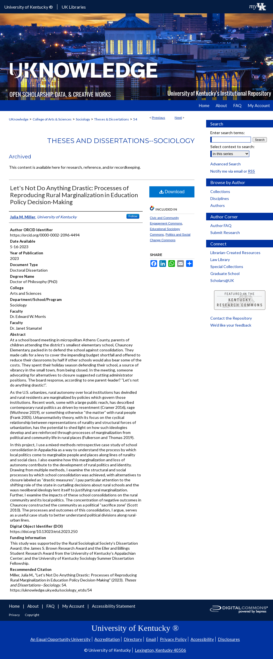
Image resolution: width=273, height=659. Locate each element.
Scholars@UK (222, 280)
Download (172, 191)
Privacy (14, 615)
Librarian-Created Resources (235, 252)
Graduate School (225, 273)
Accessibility (202, 639)
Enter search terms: (227, 132)
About (33, 606)
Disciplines (219, 198)
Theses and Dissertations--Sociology (120, 141)
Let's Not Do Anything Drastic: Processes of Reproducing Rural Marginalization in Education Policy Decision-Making (74, 195)
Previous (158, 117)
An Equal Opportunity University (60, 639)
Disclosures (229, 639)
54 (135, 119)
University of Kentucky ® (28, 6)
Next (178, 117)
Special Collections (226, 266)
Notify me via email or (232, 171)
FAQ (50, 606)
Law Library (220, 259)
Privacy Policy (173, 639)
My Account (73, 606)
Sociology (83, 119)
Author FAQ (220, 225)
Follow (132, 216)
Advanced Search (225, 163)
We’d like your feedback (230, 325)
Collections (220, 191)
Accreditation (107, 639)
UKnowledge (18, 119)
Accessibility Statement (113, 606)
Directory (133, 639)
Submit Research (225, 232)
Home (15, 606)
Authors (217, 205)
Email (151, 639)
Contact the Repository (231, 318)
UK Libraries (74, 6)
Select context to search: (232, 146)
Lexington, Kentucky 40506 (160, 650)
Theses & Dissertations (111, 119)
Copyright (32, 615)
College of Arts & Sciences (52, 119)
